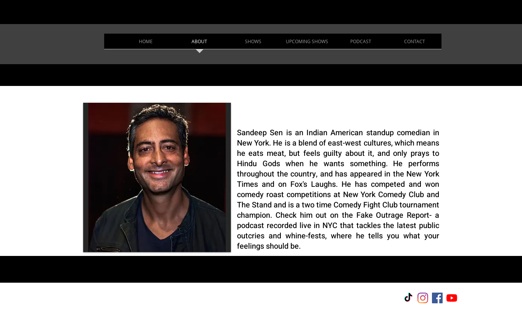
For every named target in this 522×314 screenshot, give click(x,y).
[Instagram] (422, 298)
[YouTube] (451, 298)
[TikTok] (408, 298)
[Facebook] (437, 298)
